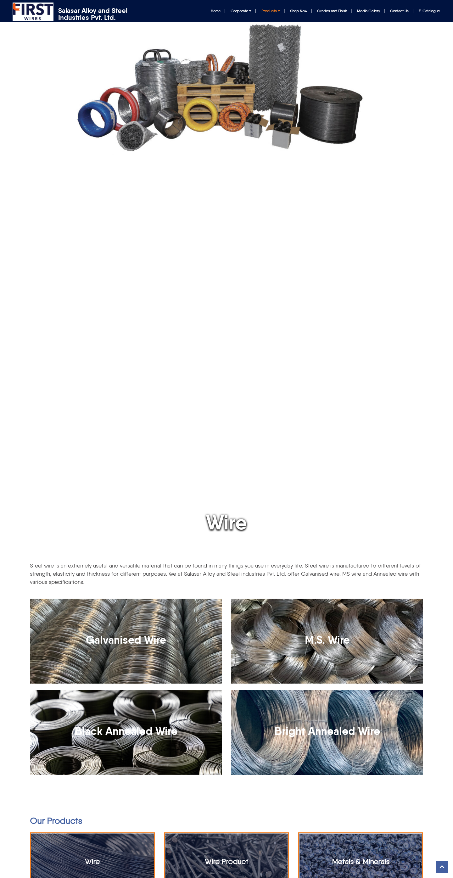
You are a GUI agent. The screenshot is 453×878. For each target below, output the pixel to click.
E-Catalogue (429, 11)
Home (216, 11)
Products (270, 11)
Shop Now (298, 11)
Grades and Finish (332, 11)
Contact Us (399, 11)
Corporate (241, 11)
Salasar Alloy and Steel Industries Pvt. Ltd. (92, 14)
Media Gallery (368, 11)
